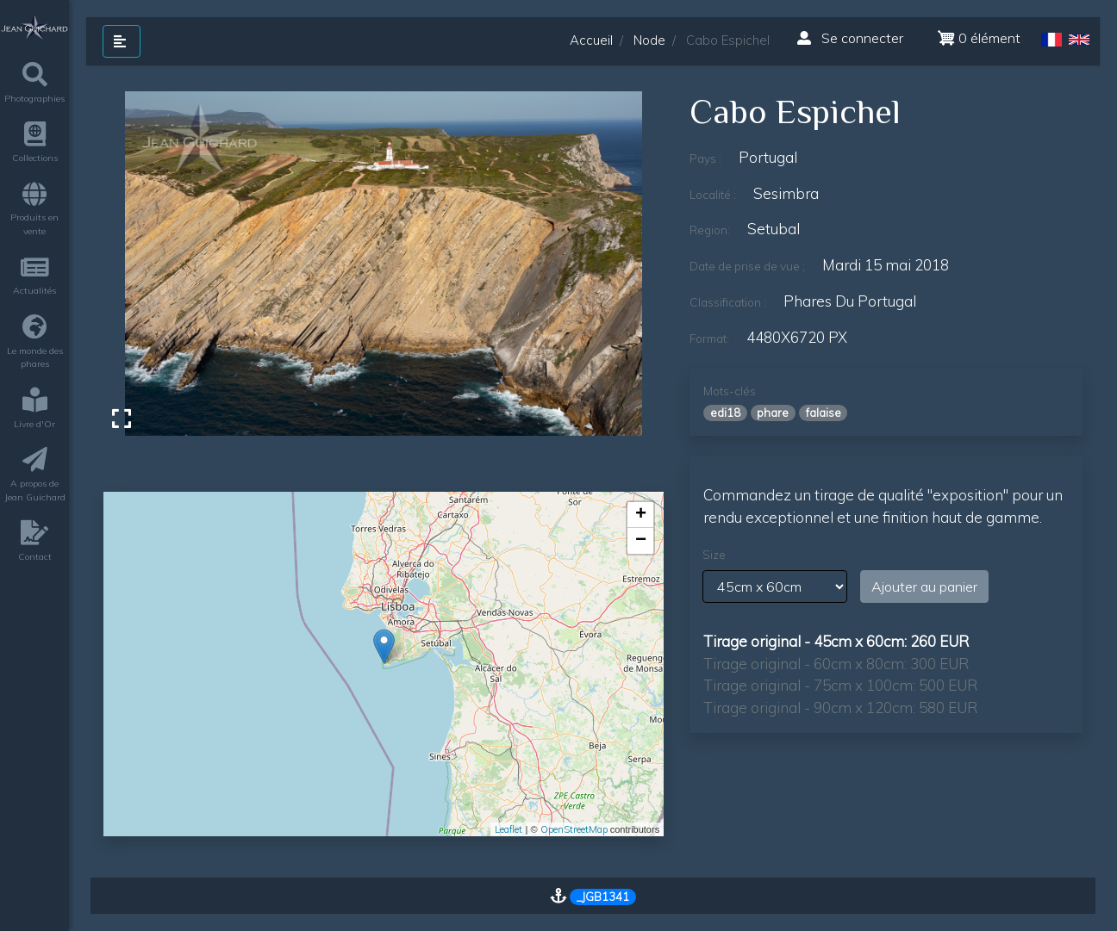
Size (714, 555)
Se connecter (850, 38)
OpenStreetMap (574, 829)
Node (649, 40)
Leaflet (508, 829)
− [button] (640, 541)
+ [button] (640, 515)
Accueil (591, 40)
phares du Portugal (849, 301)
